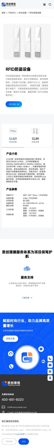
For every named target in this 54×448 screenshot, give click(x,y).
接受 (24, 441)
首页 (3, 13)
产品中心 (12, 13)
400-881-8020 (13, 399)
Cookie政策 (20, 434)
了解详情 (9, 441)
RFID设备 (22, 13)
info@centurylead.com (16, 407)
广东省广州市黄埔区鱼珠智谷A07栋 (22, 412)
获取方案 (10, 338)
